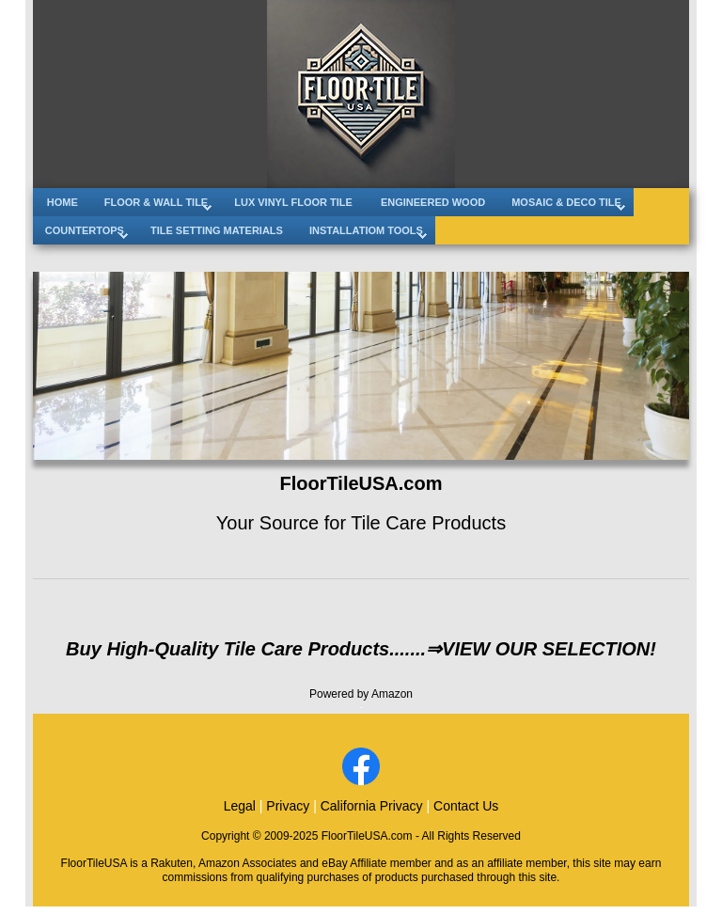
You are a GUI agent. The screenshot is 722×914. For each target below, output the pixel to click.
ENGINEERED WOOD (433, 202)
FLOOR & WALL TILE (156, 202)
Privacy (287, 805)
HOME (62, 202)
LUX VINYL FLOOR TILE (293, 202)
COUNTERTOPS (84, 230)
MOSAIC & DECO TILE (566, 202)
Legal (240, 805)
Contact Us (465, 805)
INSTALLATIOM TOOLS (366, 230)
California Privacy (372, 805)
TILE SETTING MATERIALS (216, 230)
